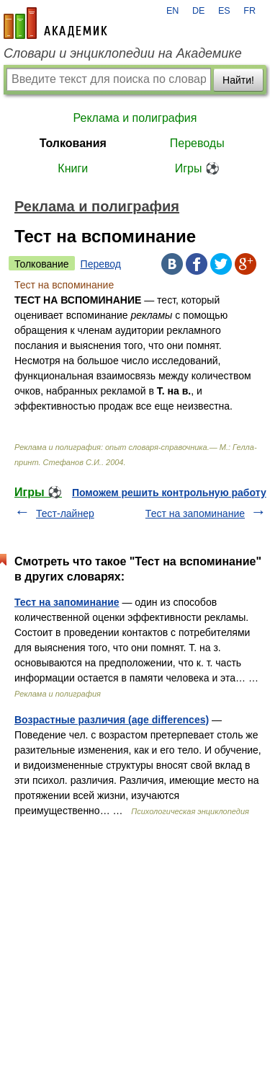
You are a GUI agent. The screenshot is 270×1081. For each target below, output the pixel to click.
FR (249, 11)
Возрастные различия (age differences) (111, 719)
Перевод (101, 264)
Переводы (197, 143)
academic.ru (55, 23)
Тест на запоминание (195, 513)
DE (198, 11)
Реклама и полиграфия (135, 118)
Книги (73, 168)
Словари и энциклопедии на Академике (123, 53)
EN (172, 11)
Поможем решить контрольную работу (169, 492)
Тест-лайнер (65, 513)
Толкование (41, 264)
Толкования (73, 143)
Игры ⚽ (197, 168)
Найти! (238, 80)
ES (224, 11)
